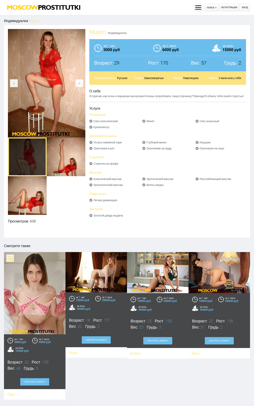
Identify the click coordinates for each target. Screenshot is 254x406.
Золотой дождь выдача (108, 215)
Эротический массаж (159, 179)
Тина (11, 394)
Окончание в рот (103, 148)
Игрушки (205, 142)
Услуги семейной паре (107, 142)
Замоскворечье (154, 78)
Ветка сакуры (155, 185)
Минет (150, 121)
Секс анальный (209, 121)
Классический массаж (107, 179)
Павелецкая (190, 78)
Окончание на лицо (212, 148)
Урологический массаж (108, 185)
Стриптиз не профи (105, 163)
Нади (72, 352)
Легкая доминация (105, 200)
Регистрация (229, 7)
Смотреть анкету (34, 382)
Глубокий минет (156, 142)
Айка (195, 353)
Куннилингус (101, 127)
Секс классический (105, 121)
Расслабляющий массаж (215, 179)
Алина (135, 353)
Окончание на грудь (159, 148)
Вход (245, 7)
